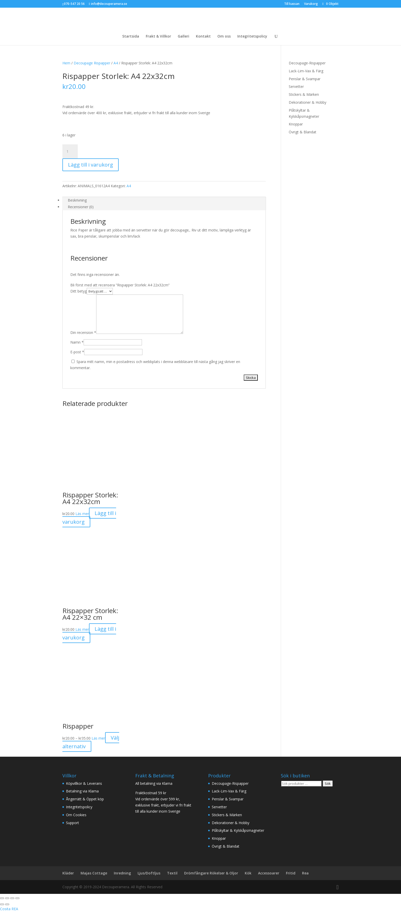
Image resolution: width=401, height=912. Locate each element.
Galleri (183, 36)
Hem (66, 63)
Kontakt (203, 36)
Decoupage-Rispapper (307, 63)
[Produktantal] (70, 151)
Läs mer (82, 513)
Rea (305, 873)
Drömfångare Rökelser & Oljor (211, 873)
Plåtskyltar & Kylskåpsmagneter (238, 830)
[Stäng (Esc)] (17, 898)
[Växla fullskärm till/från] (7, 898)
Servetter (296, 86)
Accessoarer (268, 873)
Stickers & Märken (304, 94)
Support (72, 822)
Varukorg (311, 4)
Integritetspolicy (252, 36)
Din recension (83, 332)
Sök (328, 783)
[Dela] (12, 898)
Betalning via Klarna (82, 791)
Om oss (224, 36)
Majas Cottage (94, 873)
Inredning (122, 873)
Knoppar (296, 124)
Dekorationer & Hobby (307, 102)
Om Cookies (76, 814)
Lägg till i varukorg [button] (89, 517)
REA (15, 908)
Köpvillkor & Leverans (84, 783)
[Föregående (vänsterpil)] (2, 904)
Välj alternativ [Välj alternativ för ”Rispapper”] (90, 742)
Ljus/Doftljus (149, 873)
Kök (248, 873)
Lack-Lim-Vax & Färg (306, 70)
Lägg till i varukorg (90, 164)
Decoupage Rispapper (92, 63)
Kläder (68, 873)
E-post (77, 351)
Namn (77, 342)
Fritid (290, 873)
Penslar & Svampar (304, 78)
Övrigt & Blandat (302, 132)
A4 (116, 63)
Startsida (130, 36)
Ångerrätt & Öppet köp (85, 799)
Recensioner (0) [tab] (81, 206)
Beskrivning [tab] (77, 200)
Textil (172, 873)
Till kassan (291, 4)
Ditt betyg (78, 291)
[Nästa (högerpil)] (7, 904)
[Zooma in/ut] (2, 898)
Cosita (5, 908)
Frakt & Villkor (158, 36)
